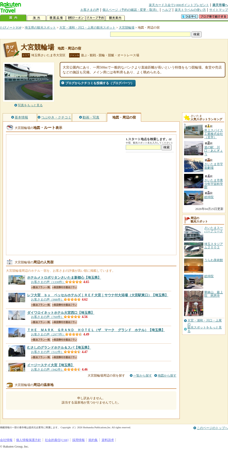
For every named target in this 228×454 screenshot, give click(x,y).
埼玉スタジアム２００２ (213, 245)
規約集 (93, 440)
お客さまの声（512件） (47, 352)
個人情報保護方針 (28, 440)
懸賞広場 (56, 17)
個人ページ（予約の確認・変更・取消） (130, 10)
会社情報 (6, 440)
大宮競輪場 (126, 27)
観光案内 (115, 17)
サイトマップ (218, 10)
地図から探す (167, 375)
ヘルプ (166, 10)
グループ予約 (95, 17)
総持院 (209, 276)
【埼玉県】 (64, 277)
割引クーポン (75, 17)
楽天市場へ (220, 5)
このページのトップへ (212, 428)
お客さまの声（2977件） (48, 334)
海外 (36, 17)
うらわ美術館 (213, 260)
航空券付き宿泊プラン (64, 287)
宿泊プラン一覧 (41, 287)
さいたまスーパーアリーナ (213, 229)
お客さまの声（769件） (47, 317)
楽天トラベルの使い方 (190, 10)
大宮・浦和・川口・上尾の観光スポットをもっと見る (204, 326)
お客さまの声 (89, 10)
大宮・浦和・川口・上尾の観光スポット (87, 27)
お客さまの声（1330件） (48, 282)
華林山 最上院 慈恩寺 (213, 293)
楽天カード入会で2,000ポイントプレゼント (179, 5)
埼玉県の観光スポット (40, 27)
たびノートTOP (10, 27)
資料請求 (108, 440)
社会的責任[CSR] (57, 440)
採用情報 (78, 440)
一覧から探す (142, 375)
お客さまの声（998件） (47, 299)
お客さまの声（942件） (47, 369)
